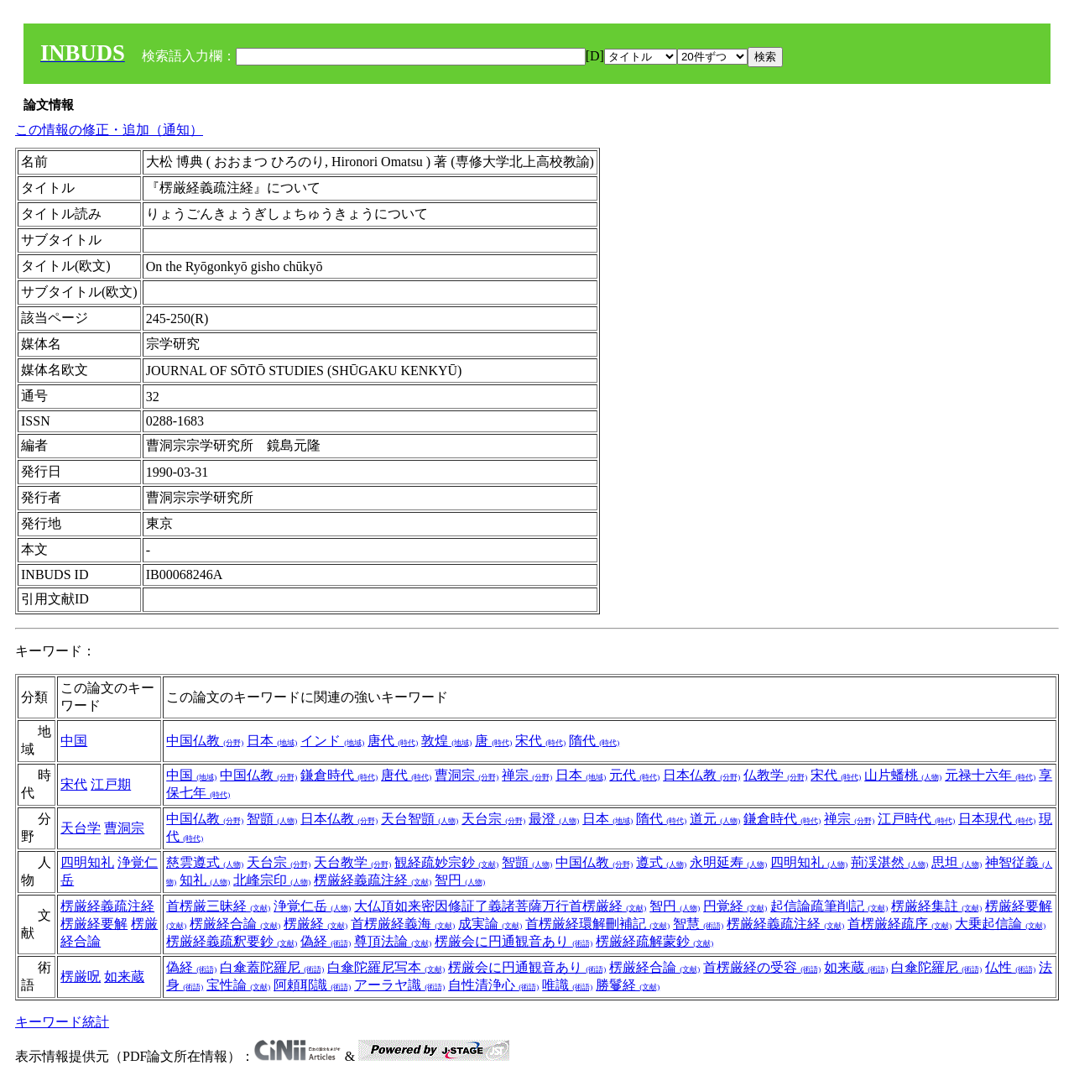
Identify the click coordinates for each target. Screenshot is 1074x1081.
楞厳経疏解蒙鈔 (654, 941)
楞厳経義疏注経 (372, 880)
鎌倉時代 (339, 775)
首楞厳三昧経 (218, 906)
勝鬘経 (628, 985)
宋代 (540, 741)
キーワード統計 (62, 1022)
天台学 (80, 828)
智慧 (698, 923)
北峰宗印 (271, 880)
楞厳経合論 (235, 923)
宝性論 (238, 985)
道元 (715, 819)
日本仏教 (701, 775)
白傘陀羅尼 (936, 967)
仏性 (1010, 967)
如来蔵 (124, 976)
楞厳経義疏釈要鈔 (231, 941)
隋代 (594, 741)
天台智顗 (419, 819)
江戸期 (111, 784)
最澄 (554, 819)
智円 (460, 880)
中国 (73, 741)
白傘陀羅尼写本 (386, 967)
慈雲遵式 (204, 862)
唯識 (567, 985)
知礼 (205, 880)
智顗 (272, 819)
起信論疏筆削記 (829, 906)
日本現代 (996, 819)
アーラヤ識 (399, 985)
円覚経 (735, 906)
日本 (272, 741)
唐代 (393, 741)
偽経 (325, 941)
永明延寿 (728, 862)
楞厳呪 (80, 976)
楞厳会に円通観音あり (513, 941)
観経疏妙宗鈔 (446, 862)
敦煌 (446, 741)
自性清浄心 (493, 985)
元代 (634, 775)
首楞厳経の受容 (762, 967)
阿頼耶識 (312, 985)
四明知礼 (87, 862)
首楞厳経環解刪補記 (597, 923)
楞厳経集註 (936, 906)
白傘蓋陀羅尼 (272, 967)
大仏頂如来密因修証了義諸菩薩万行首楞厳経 (500, 906)
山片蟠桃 (902, 775)
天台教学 (352, 862)
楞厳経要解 (94, 923)
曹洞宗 (466, 775)
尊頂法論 (392, 941)
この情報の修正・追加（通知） (109, 130)
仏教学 (775, 775)
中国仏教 (204, 741)
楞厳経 (315, 923)
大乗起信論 (1000, 923)
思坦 (956, 862)
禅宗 (527, 775)
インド (332, 741)
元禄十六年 (990, 775)
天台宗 (493, 819)
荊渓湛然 (889, 862)
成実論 (490, 923)
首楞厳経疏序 (899, 923)
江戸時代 (916, 819)
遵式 (661, 862)
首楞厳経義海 (403, 923)
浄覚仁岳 (312, 906)
